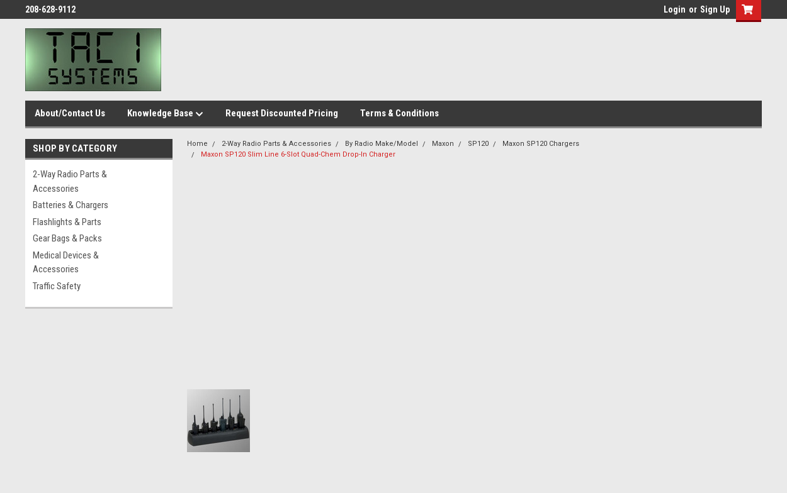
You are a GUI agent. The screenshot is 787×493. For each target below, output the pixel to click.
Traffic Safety (57, 286)
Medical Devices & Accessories (66, 262)
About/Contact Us (70, 113)
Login (675, 9)
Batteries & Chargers (70, 205)
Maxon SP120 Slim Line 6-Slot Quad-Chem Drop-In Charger (298, 154)
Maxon (443, 144)
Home (197, 144)
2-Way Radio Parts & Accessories (70, 181)
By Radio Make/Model (381, 144)
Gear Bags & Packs (67, 238)
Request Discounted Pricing (281, 113)
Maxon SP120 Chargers (540, 144)
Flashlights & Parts (67, 222)
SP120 (478, 144)
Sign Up (715, 9)
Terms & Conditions (399, 113)
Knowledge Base (165, 114)
